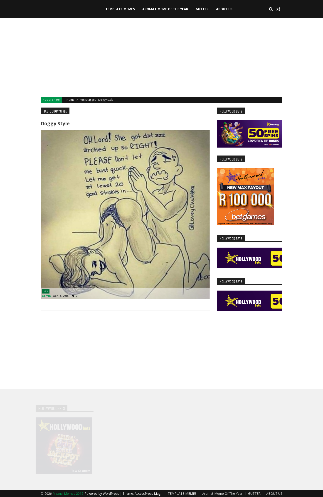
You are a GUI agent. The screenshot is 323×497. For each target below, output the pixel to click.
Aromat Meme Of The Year (165, 9)
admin (46, 295)
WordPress (111, 493)
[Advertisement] (161, 57)
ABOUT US (224, 9)
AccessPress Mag (147, 493)
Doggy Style (55, 123)
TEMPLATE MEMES (120, 9)
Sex (46, 291)
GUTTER (202, 9)
